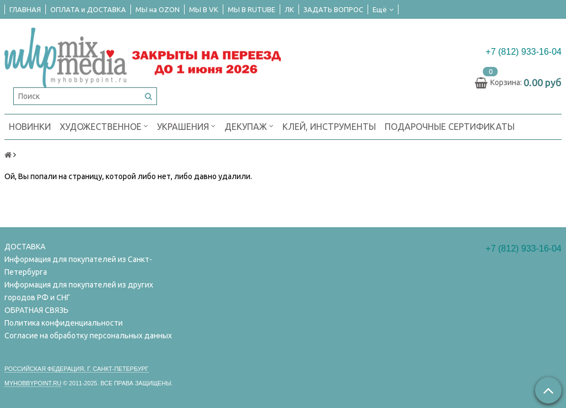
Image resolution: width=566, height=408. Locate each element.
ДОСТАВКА (24, 246)
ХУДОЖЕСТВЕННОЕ (104, 126)
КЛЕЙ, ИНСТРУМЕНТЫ (329, 127)
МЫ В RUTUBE (251, 9)
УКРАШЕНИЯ (186, 126)
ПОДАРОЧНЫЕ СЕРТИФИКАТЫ (450, 127)
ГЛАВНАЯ (25, 9)
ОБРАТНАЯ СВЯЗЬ (36, 310)
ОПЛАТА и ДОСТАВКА (88, 9)
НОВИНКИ (30, 127)
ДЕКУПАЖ (249, 126)
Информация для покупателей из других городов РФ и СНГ (78, 291)
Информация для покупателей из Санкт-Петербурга (78, 265)
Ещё (383, 9)
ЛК (289, 9)
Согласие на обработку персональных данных (88, 335)
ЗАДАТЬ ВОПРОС (333, 9)
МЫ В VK (203, 9)
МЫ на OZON (157, 9)
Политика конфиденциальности (63, 322)
